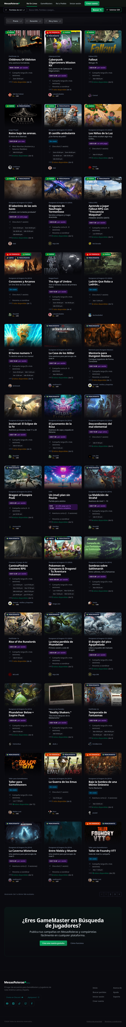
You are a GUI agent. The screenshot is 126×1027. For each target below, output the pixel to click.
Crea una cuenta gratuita (53, 944)
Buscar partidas (99, 993)
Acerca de (117, 989)
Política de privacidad (94, 1022)
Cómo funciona (77, 944)
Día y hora (53, 21)
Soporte (116, 997)
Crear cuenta (92, 3)
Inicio (95, 989)
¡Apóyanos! (33, 998)
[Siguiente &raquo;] (119, 895)
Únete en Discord (14, 998)
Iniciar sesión (98, 997)
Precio (15, 21)
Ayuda (116, 993)
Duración (33, 21)
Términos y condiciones (113, 1022)
